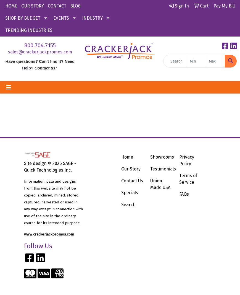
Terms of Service (188, 179)
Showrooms (161, 157)
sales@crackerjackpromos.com (40, 52)
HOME (11, 6)
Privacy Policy (186, 160)
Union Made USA (160, 184)
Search (128, 204)
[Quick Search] (175, 61)
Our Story (131, 169)
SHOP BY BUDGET (22, 18)
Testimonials (161, 169)
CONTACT (57, 6)
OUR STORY (32, 6)
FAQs (184, 194)
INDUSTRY (92, 18)
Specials (129, 192)
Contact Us (132, 180)
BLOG (75, 6)
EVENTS (61, 18)
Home (127, 157)
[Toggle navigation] (8, 87)
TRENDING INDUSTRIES (28, 30)
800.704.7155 (40, 45)
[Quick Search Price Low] (196, 61)
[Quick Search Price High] (215, 61)
